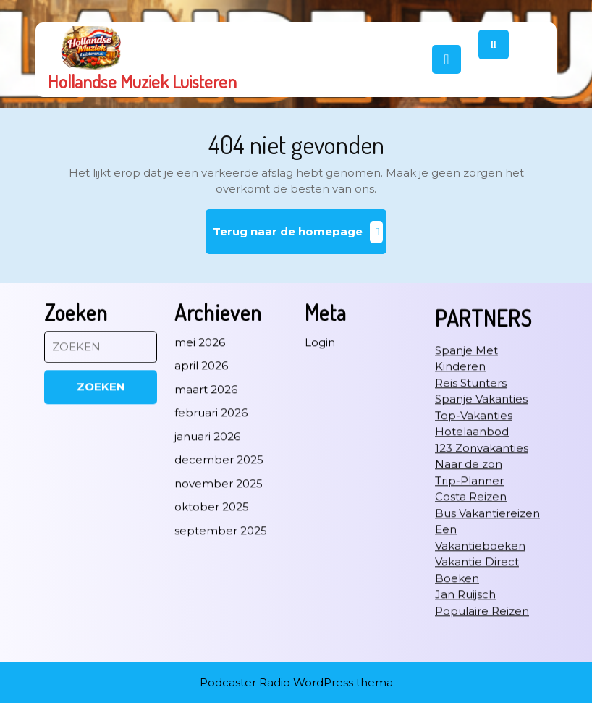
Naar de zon (468, 540)
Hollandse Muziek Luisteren (142, 81)
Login (320, 417)
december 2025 (218, 535)
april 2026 (201, 441)
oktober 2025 (211, 582)
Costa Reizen (471, 572)
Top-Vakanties (473, 490)
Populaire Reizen (482, 686)
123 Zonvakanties (481, 523)
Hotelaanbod (472, 507)
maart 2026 (205, 464)
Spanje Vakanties (481, 474)
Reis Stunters (471, 458)
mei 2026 (199, 417)
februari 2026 (211, 488)
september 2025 (220, 606)
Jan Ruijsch (465, 670)
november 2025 (218, 558)
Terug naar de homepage (300, 237)
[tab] (446, 59)
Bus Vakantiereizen (487, 588)
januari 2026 (207, 511)
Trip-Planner (469, 556)
